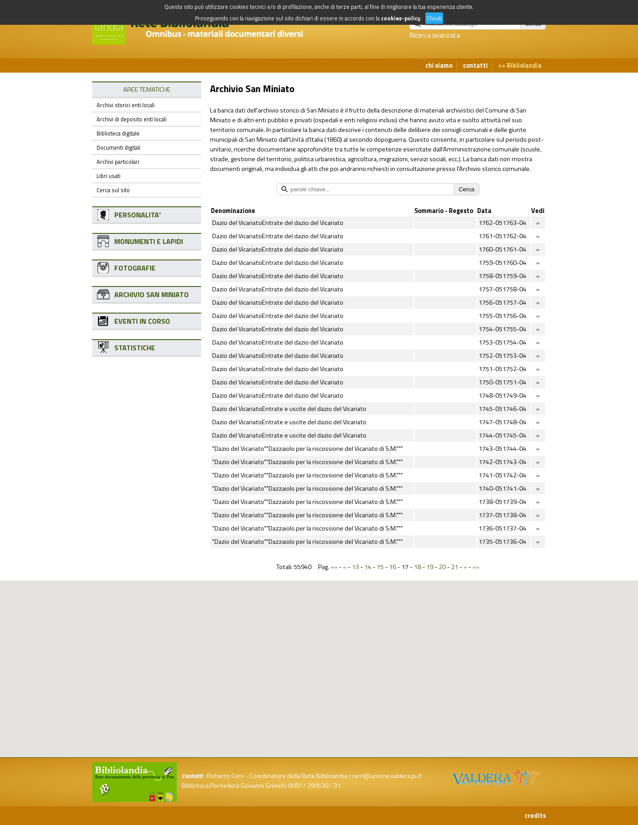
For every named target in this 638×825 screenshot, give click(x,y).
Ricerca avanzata (434, 35)
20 (442, 567)
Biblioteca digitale (118, 133)
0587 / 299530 (308, 785)
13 (355, 567)
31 (337, 785)
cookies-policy (400, 18)
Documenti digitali (118, 147)
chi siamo (438, 65)
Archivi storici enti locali (126, 105)
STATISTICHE (134, 347)
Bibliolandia (524, 65)
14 (367, 567)
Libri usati (109, 175)
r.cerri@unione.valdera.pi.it (385, 776)
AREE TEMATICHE (147, 89)
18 (417, 567)
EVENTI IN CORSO (142, 321)
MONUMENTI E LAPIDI (148, 241)
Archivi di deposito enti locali (132, 119)
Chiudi (434, 18)
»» (475, 567)
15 (380, 567)
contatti (475, 65)
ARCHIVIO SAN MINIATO (151, 294)
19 (429, 567)
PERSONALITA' (137, 214)
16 (392, 567)
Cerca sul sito (113, 190)
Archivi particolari (118, 161)
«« (334, 567)
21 (454, 567)
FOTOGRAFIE (135, 268)
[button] (326, 626)
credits (535, 816)
